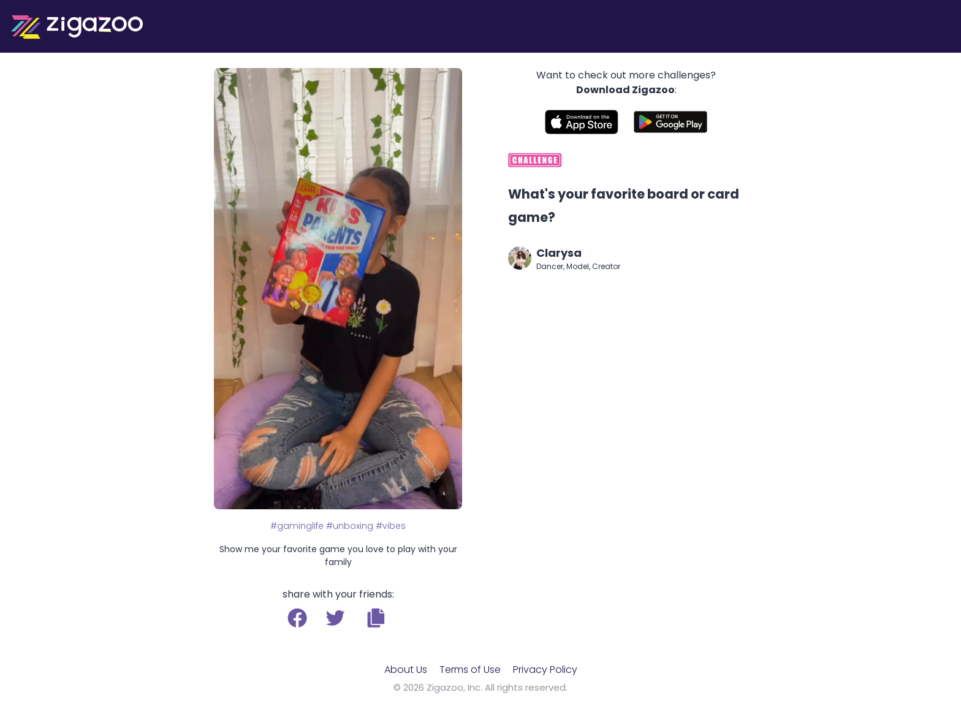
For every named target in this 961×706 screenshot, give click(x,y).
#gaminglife (297, 526)
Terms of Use (470, 669)
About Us (405, 669)
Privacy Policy (545, 669)
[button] (376, 617)
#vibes (391, 526)
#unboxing (349, 526)
